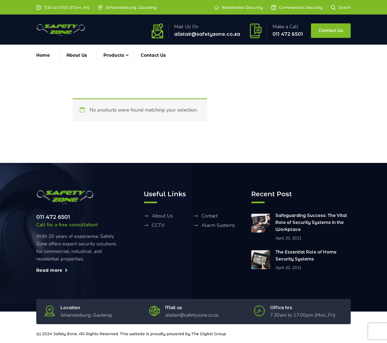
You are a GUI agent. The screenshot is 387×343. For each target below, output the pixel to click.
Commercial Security (301, 7)
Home (43, 55)
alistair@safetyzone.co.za (207, 34)
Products (113, 55)
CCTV (158, 225)
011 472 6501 (288, 34)
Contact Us (330, 30)
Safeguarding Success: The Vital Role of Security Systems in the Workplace (311, 222)
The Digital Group (208, 333)
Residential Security (242, 7)
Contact (210, 216)
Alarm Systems (218, 225)
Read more (51, 270)
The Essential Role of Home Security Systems (305, 255)
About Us (76, 55)
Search (341, 7)
